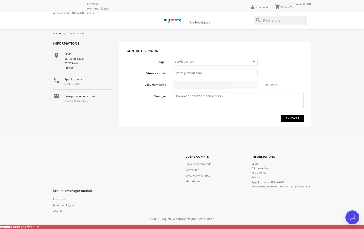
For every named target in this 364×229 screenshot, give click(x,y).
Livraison (93, 4)
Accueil (91, 13)
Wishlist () (303, 4)
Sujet (162, 62)
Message (160, 96)
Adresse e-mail (156, 73)
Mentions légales (98, 8)
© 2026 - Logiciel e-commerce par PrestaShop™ (182, 219)
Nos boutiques (199, 22)
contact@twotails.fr (76, 101)
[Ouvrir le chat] (352, 217)
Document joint (155, 84)
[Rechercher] (280, 20)
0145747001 (79, 13)
